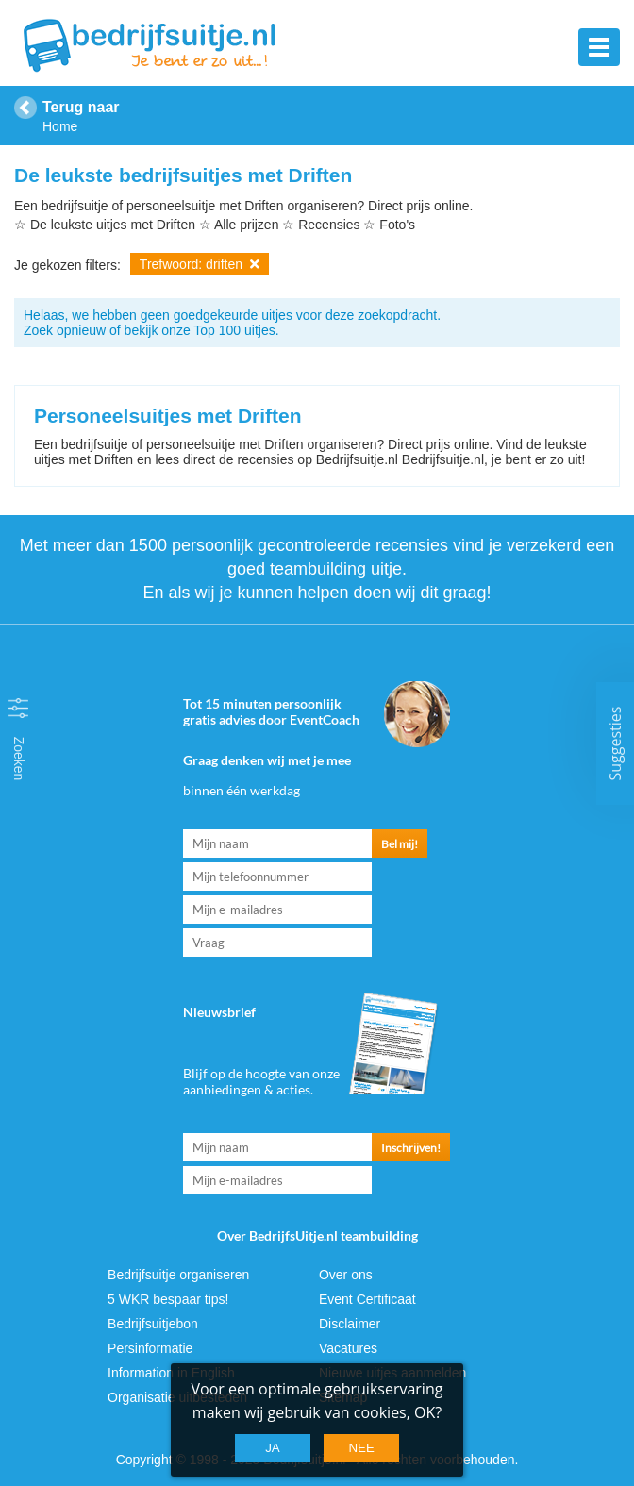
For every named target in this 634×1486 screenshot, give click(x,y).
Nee (361, 1448)
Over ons (346, 1274)
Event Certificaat (367, 1299)
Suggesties (615, 743)
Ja (272, 1448)
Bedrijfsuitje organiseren (178, 1274)
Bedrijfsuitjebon (153, 1323)
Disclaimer (349, 1323)
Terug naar (81, 107)
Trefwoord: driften (199, 264)
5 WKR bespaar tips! (168, 1299)
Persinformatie (150, 1348)
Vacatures (348, 1348)
